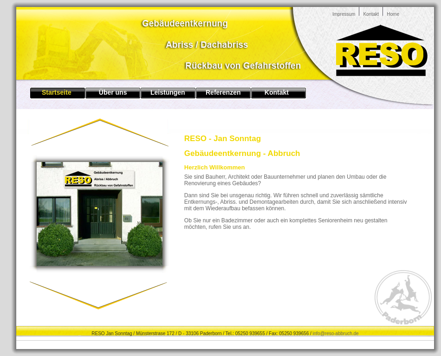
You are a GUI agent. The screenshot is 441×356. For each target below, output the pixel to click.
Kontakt (371, 14)
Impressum (343, 14)
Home (393, 14)
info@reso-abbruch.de (336, 333)
